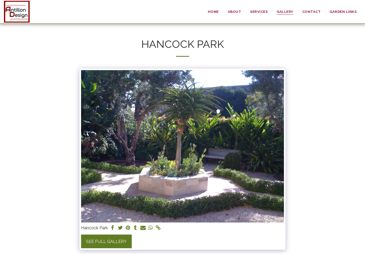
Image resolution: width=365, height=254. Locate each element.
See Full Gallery (106, 241)
